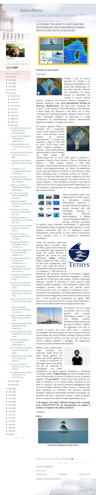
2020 (10, 389)
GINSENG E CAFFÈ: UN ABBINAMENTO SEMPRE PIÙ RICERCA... (20, 187)
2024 (10, 83)
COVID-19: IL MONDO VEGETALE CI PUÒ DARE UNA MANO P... (20, 309)
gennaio (13, 384)
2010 (10, 421)
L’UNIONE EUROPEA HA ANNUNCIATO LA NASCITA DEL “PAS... (21, 220)
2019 (10, 392)
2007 (10, 431)
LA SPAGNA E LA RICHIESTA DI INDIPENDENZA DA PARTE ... (20, 277)
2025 (10, 80)
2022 (10, 90)
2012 (10, 415)
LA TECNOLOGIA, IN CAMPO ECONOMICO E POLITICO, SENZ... (21, 334)
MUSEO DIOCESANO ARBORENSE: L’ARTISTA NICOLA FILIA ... (20, 269)
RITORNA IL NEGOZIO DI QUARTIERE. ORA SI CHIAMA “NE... (19, 244)
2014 (10, 408)
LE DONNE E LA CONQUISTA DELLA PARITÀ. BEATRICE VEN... (21, 293)
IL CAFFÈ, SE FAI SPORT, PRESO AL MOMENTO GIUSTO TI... (19, 195)
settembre (13, 106)
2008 (10, 428)
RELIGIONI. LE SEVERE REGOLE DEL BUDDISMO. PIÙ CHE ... (20, 212)
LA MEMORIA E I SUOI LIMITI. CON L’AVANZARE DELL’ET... (21, 358)
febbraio (13, 381)
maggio (13, 119)
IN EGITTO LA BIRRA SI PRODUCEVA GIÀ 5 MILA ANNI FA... (20, 366)
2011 (10, 418)
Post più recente (41, 474)
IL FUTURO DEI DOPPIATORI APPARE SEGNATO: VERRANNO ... (20, 326)
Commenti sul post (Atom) (52, 479)
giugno (12, 115)
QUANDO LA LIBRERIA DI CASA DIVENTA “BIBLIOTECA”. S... (20, 342)
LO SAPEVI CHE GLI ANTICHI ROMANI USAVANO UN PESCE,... (21, 228)
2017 (10, 398)
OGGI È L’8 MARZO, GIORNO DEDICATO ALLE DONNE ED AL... (21, 317)
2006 (10, 434)
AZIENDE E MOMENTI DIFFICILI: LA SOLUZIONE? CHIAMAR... (21, 203)
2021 (10, 93)
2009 (10, 424)
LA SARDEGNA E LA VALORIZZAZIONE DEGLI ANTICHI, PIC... (20, 171)
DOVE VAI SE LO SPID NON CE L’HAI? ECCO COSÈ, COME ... (21, 301)
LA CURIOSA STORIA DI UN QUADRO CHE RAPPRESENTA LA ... (20, 260)
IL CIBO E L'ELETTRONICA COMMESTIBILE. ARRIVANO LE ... (20, 138)
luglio (12, 112)
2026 (10, 77)
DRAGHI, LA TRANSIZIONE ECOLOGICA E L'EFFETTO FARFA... (20, 285)
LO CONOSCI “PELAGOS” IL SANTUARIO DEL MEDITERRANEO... (20, 130)
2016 (10, 402)
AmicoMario (31, 10)
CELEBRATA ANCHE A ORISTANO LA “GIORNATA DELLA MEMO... (21, 179)
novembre (13, 99)
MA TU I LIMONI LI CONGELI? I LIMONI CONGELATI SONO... (21, 350)
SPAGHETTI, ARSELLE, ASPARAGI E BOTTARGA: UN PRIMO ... (20, 236)
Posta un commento (41, 470)
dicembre (13, 96)
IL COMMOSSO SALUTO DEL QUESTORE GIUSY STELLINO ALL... (21, 374)
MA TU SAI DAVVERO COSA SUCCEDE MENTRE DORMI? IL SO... (20, 252)
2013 (10, 411)
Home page (63, 474)
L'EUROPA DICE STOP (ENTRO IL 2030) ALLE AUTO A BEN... (21, 155)
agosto (12, 109)
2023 (10, 86)
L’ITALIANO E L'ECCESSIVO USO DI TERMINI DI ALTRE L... (21, 163)
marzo (12, 125)
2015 (10, 405)
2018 (10, 395)
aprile (12, 122)
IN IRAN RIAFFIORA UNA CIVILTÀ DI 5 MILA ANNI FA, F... (20, 146)
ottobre (13, 102)
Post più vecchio (84, 474)
